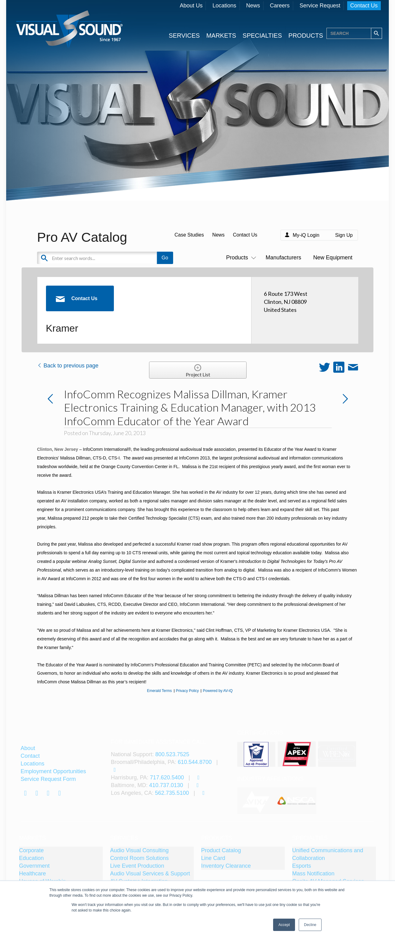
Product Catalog (221, 850)
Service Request (320, 5)
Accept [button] (284, 925)
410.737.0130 (166, 785)
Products (240, 257)
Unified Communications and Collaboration (327, 854)
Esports (301, 866)
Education (31, 858)
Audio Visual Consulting (139, 850)
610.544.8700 (195, 762)
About (28, 748)
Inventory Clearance (226, 866)
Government (34, 866)
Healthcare (32, 873)
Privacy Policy (187, 691)
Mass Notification (313, 873)
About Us (191, 5)
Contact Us (364, 5)
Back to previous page (67, 366)
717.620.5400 (167, 777)
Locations (224, 5)
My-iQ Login (306, 235)
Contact (30, 756)
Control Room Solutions (139, 858)
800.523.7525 (172, 754)
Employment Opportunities (53, 771)
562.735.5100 (172, 793)
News (253, 5)
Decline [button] (310, 925)
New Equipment (332, 257)
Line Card (213, 858)
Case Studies (189, 234)
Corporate (31, 850)
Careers (280, 5)
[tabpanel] (257, 800)
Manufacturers (283, 257)
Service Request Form (48, 779)
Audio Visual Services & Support (150, 873)
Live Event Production (137, 866)
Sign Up (344, 235)
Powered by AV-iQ (218, 691)
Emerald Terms (159, 691)
